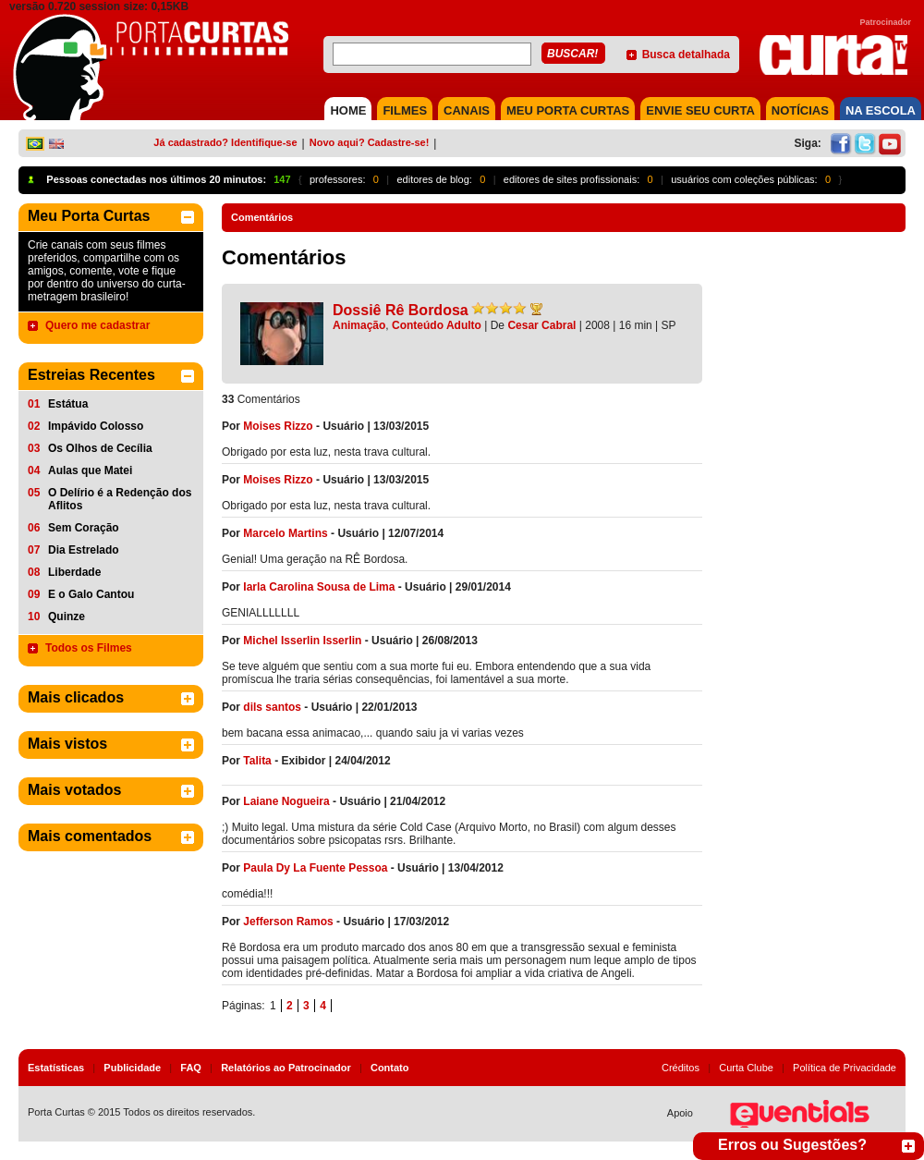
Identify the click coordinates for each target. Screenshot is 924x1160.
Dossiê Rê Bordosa (400, 310)
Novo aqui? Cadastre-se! (370, 142)
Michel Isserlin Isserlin (302, 640)
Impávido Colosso (95, 426)
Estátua (68, 403)
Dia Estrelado (83, 549)
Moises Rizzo (277, 426)
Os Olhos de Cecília (100, 448)
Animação (359, 325)
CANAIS (467, 110)
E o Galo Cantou (91, 594)
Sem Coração (83, 527)
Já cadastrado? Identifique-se (225, 142)
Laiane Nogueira (286, 801)
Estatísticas (56, 1067)
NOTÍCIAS (800, 110)
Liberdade (74, 572)
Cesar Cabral (541, 325)
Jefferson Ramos (289, 921)
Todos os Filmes (88, 647)
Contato (390, 1067)
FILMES (405, 110)
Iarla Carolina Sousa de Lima (319, 586)
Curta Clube (746, 1067)
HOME (348, 110)
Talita (257, 760)
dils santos (272, 707)
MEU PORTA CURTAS (567, 110)
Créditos (680, 1067)
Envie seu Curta (700, 110)
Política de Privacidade (844, 1067)
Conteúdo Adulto (436, 325)
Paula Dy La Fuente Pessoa (315, 867)
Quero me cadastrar (97, 325)
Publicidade (132, 1067)
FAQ (190, 1067)
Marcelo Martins (285, 533)
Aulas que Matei (90, 470)
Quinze (66, 616)
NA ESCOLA (880, 110)
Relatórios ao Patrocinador (286, 1067)
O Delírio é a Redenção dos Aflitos (119, 499)
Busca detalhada (686, 54)
